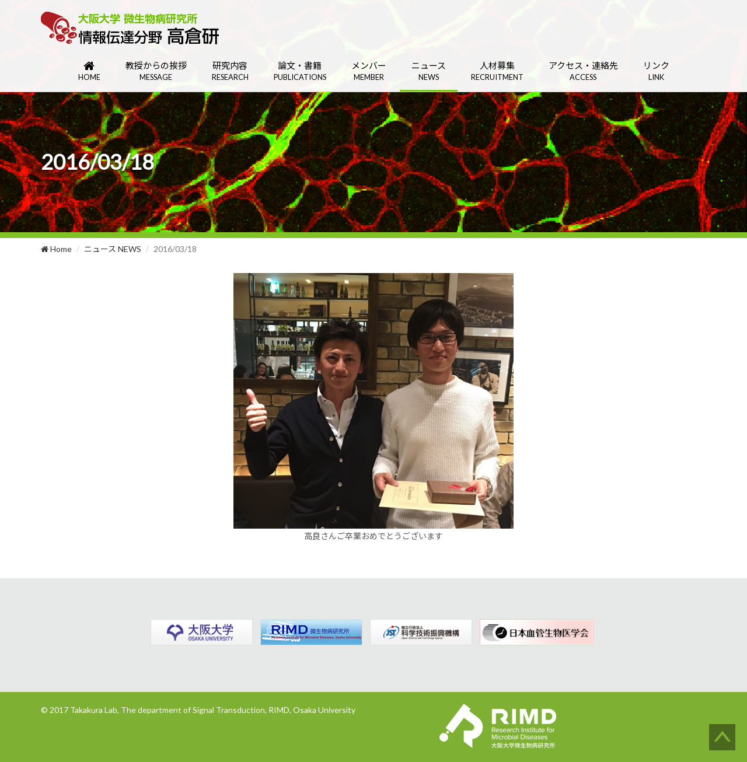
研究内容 (230, 71)
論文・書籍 (300, 71)
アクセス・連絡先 (583, 71)
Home (56, 249)
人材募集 (497, 71)
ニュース (428, 71)
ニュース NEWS (112, 249)
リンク (656, 71)
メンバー (368, 71)
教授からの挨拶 (156, 71)
